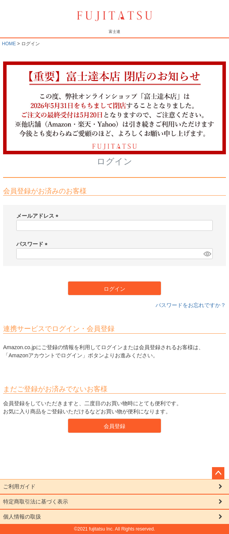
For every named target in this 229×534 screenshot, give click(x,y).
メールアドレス (38, 216)
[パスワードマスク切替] (207, 254)
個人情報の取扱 (22, 517)
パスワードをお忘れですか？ (191, 305)
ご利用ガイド (19, 486)
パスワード (33, 244)
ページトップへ (218, 473)
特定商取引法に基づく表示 (35, 501)
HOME (9, 43)
